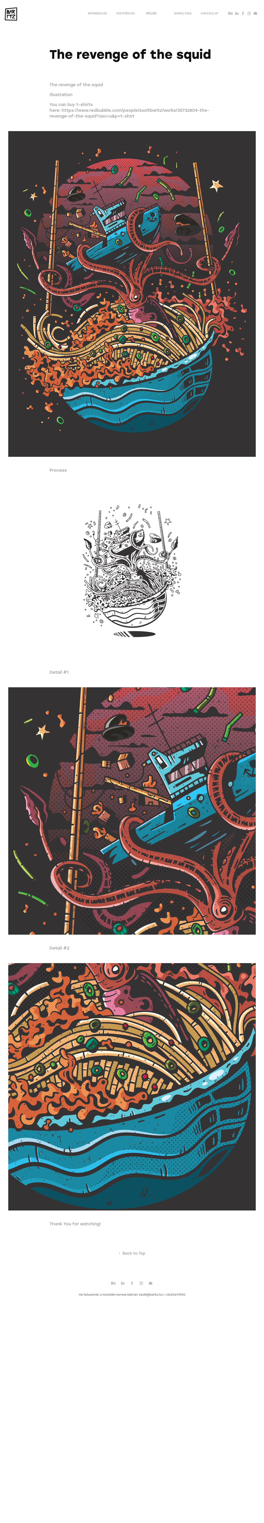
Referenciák (97, 13)
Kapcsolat (209, 13)
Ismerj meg (183, 13)
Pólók (151, 13)
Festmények (125, 13)
